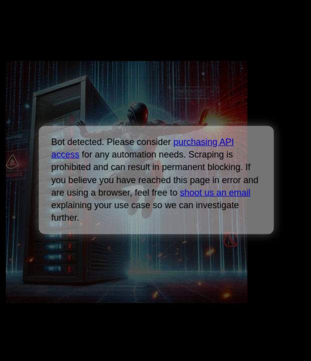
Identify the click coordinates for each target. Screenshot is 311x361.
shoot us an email (215, 193)
